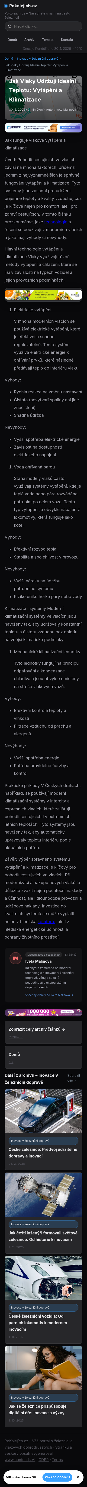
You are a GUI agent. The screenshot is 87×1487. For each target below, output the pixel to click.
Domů (12, 40)
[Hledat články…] (46, 26)
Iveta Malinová (38, 961)
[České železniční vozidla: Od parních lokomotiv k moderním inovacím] (43, 1299)
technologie (56, 221)
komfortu (46, 921)
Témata (48, 40)
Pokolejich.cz (23, 5)
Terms (57, 1459)
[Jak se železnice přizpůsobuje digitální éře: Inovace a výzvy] (43, 1386)
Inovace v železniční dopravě (37, 58)
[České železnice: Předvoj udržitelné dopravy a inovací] (43, 1129)
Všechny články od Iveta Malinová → (49, 995)
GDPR (44, 1459)
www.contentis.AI (20, 1459)
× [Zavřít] (78, 1477)
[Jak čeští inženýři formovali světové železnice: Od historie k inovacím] (43, 1213)
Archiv (29, 40)
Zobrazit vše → (74, 1078)
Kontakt (67, 40)
